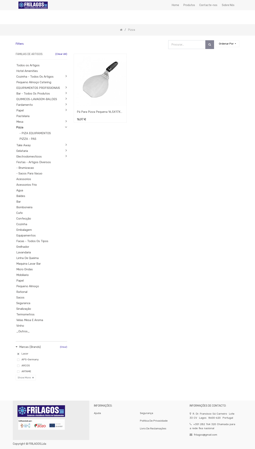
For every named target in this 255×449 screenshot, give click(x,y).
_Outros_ (23, 331)
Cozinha (21, 224)
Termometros (25, 314)
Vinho (20, 325)
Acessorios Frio (26, 184)
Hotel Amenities (27, 71)
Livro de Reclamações (153, 428)
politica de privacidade (154, 420)
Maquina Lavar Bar (28, 263)
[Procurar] (209, 44)
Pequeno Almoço (27, 286)
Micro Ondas (24, 269)
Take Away (23, 145)
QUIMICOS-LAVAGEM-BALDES (36, 99)
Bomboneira (24, 207)
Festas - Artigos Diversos (33, 162)
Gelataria (22, 151)
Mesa (19, 121)
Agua (19, 190)
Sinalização (23, 309)
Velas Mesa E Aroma (29, 320)
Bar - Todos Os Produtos (33, 93)
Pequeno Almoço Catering (33, 82)
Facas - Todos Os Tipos (32, 241)
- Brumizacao (25, 168)
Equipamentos (26, 235)
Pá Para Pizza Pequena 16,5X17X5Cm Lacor (100, 112)
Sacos (20, 297)
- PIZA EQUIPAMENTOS (35, 133)
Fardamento (24, 105)
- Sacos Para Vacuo (29, 173)
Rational (21, 292)
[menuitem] (175, 5)
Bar (18, 201)
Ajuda (97, 413)
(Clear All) (61, 54)
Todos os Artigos (28, 65)
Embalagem (24, 230)
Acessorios (23, 179)
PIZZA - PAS (27, 139)
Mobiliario (22, 275)
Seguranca (23, 303)
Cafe (19, 213)
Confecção (23, 218)
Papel (20, 110)
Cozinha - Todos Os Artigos (35, 76)
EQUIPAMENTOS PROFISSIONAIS (38, 88)
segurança (146, 413)
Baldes (20, 196)
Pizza (19, 127)
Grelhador (22, 247)
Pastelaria (22, 116)
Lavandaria (23, 252)
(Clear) (63, 347)
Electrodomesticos (29, 156)
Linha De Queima (27, 258)
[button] (227, 43)
